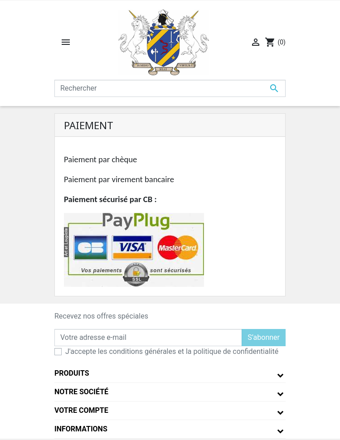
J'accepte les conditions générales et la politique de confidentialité (171, 351)
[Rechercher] (170, 88)
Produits (71, 373)
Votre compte (81, 410)
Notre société (81, 391)
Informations (80, 429)
